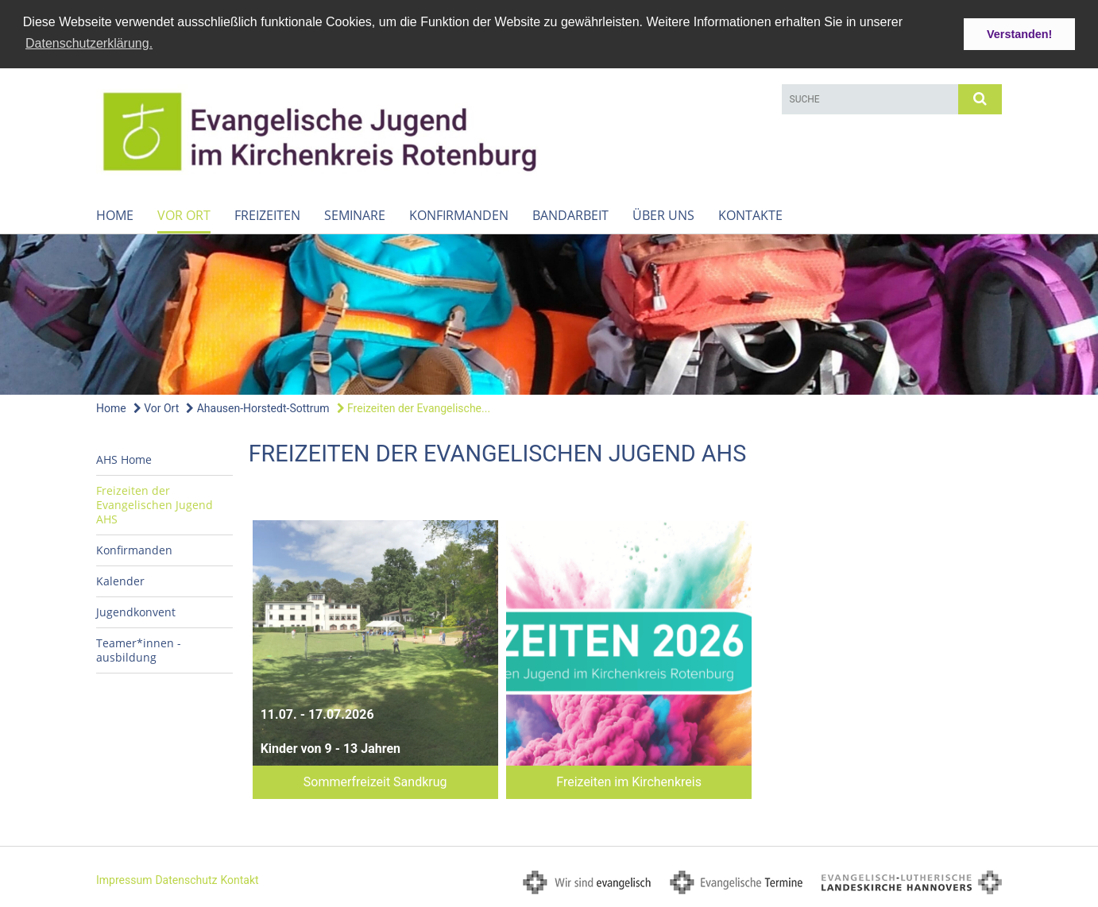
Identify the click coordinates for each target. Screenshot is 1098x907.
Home (114, 214)
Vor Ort (184, 214)
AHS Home (124, 458)
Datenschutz (186, 879)
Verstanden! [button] (1019, 34)
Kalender (120, 580)
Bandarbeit (570, 214)
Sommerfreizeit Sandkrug (375, 781)
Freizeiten (267, 214)
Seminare (354, 214)
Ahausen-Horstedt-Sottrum (257, 407)
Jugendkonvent (136, 611)
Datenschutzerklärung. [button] (89, 43)
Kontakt (239, 879)
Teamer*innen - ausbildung (138, 649)
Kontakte (750, 214)
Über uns (663, 214)
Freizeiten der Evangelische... (414, 407)
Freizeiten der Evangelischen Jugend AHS (154, 504)
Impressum (124, 879)
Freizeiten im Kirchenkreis (629, 781)
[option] (549, 314)
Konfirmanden (458, 214)
